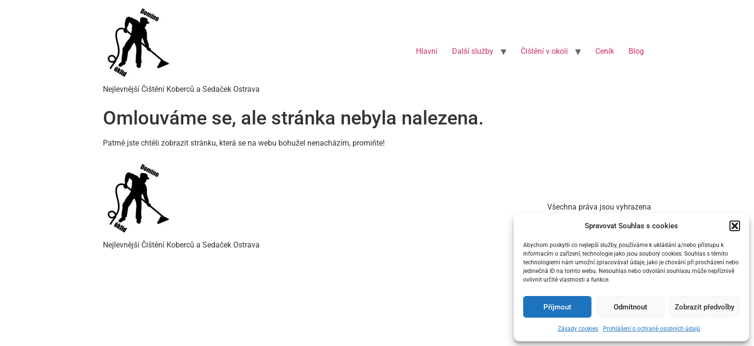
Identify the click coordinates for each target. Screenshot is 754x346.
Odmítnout (630, 307)
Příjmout (557, 307)
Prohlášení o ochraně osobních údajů (651, 328)
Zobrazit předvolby (704, 307)
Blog (636, 51)
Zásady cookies (578, 328)
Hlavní (427, 51)
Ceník (604, 51)
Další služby (472, 51)
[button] (735, 226)
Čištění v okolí (544, 51)
